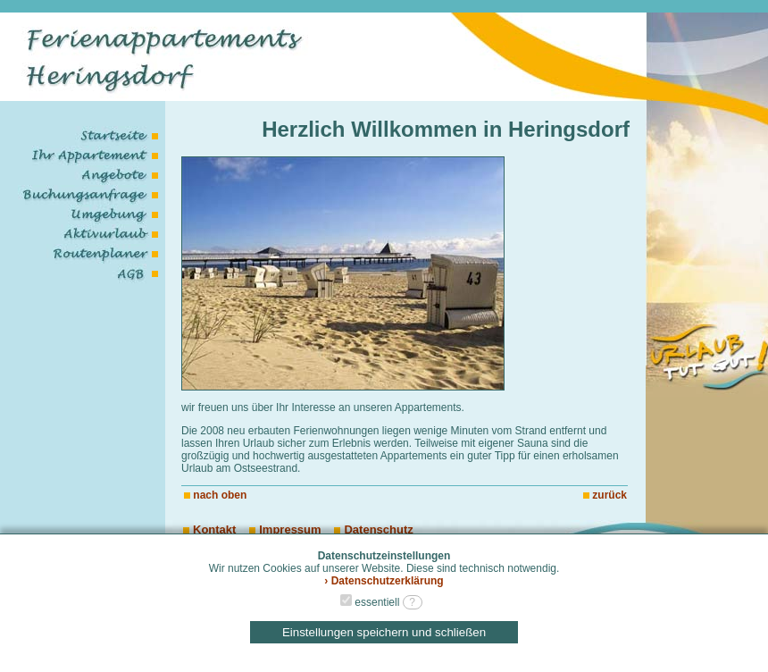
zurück (609, 495)
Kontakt (209, 529)
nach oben (219, 495)
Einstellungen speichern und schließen (384, 632)
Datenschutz (373, 529)
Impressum (285, 529)
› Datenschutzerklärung (383, 581)
